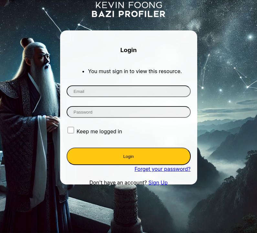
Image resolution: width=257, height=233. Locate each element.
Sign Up (158, 182)
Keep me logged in (99, 131)
